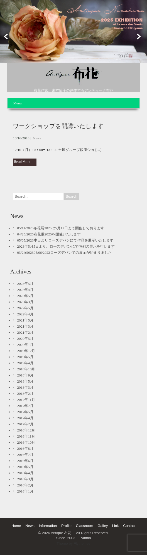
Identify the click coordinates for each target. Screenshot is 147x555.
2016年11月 (26, 436)
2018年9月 (25, 375)
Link (115, 526)
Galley (102, 526)
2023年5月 (25, 296)
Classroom (84, 526)
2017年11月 (26, 400)
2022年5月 (25, 308)
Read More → (24, 161)
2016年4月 (25, 473)
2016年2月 (25, 485)
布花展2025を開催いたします (57, 234)
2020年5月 (25, 338)
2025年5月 (25, 284)
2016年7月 (25, 455)
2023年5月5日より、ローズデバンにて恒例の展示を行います (66, 246)
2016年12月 (26, 430)
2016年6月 (25, 461)
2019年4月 (25, 363)
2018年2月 (25, 393)
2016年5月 (25, 467)
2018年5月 (25, 381)
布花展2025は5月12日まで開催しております (68, 228)
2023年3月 (25, 302)
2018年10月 (26, 369)
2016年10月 (26, 442)
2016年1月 (25, 491)
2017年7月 (25, 406)
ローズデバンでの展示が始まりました (81, 252)
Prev (5, 37)
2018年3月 (25, 387)
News (37, 138)
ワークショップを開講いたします (58, 126)
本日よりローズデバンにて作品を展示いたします (73, 240)
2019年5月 (25, 357)
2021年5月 (25, 320)
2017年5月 (25, 412)
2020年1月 (25, 345)
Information (48, 526)
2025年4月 (25, 290)
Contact (129, 526)
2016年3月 (25, 479)
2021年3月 (25, 326)
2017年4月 (25, 418)
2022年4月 (25, 314)
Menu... (18, 103)
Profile (66, 526)
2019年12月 (26, 351)
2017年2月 (25, 424)
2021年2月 (25, 332)
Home (16, 526)
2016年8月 (25, 448)
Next (142, 37)
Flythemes (82, 543)
